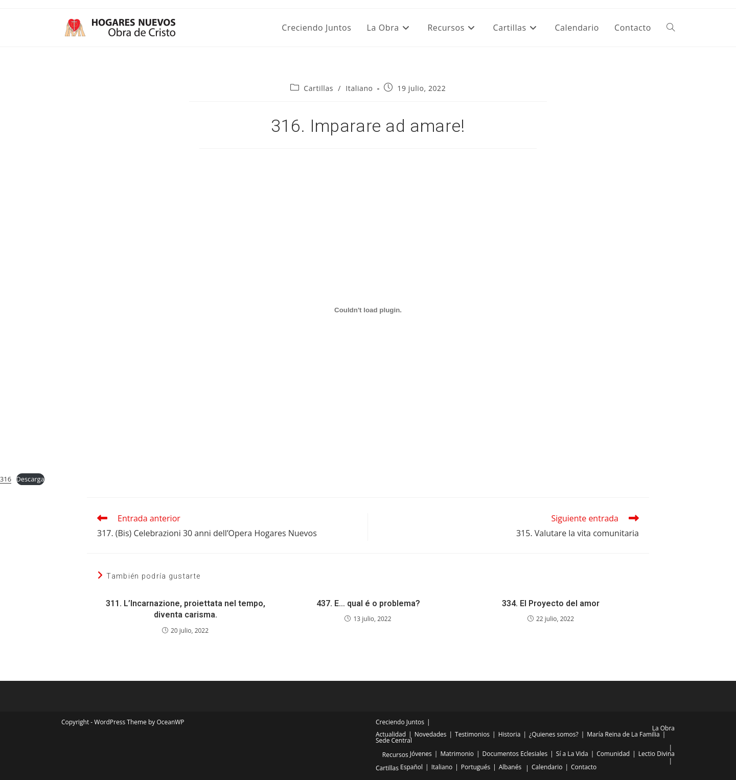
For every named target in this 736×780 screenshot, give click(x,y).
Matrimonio (457, 753)
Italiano (359, 88)
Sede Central (394, 740)
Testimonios (472, 734)
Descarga (30, 479)
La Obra (663, 728)
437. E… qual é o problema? (368, 603)
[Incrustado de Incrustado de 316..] (368, 309)
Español (411, 767)
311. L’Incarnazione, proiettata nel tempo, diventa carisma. (185, 609)
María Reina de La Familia (623, 734)
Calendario (547, 767)
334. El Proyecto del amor (551, 603)
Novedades (431, 734)
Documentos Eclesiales (515, 753)
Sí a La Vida (572, 753)
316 (5, 479)
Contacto (583, 767)
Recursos (395, 754)
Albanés (510, 767)
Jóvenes (421, 753)
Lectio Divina (656, 753)
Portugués (475, 767)
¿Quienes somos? (554, 734)
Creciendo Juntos (400, 722)
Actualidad (391, 734)
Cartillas (318, 88)
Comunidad (613, 753)
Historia (509, 734)
